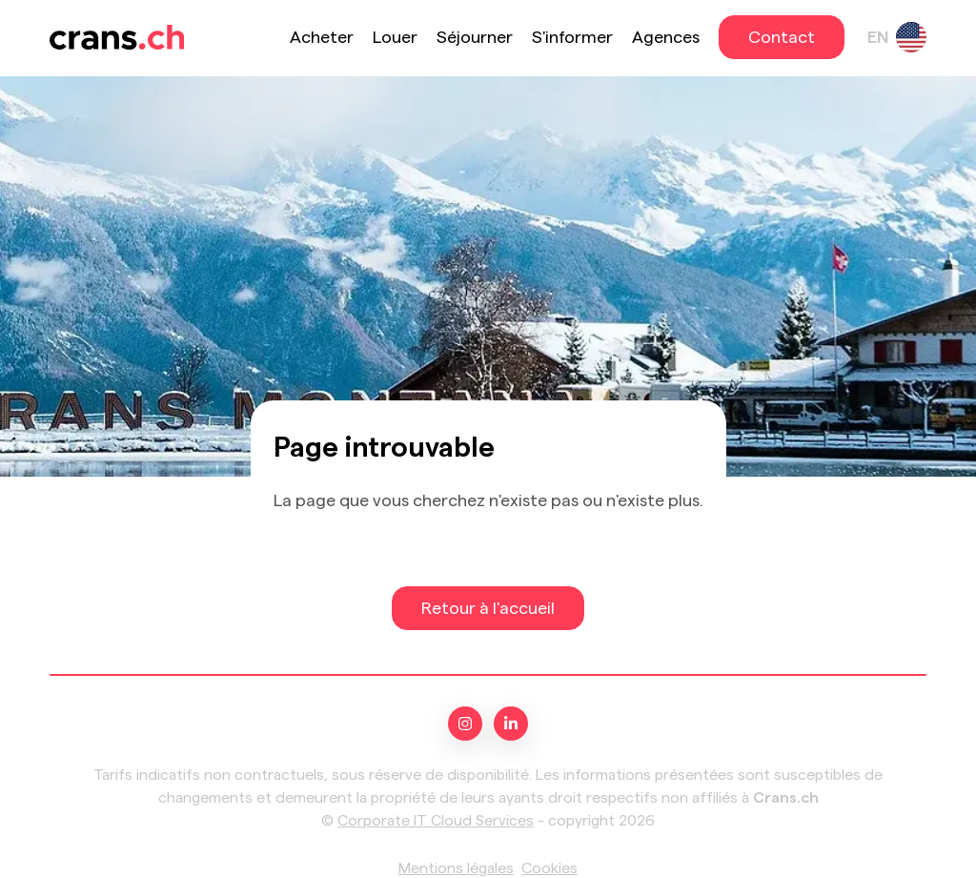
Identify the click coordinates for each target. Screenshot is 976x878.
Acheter (322, 37)
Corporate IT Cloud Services (435, 820)
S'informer (572, 37)
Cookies (549, 868)
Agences (666, 37)
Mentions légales (456, 868)
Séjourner (475, 37)
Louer (395, 37)
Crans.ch (786, 798)
